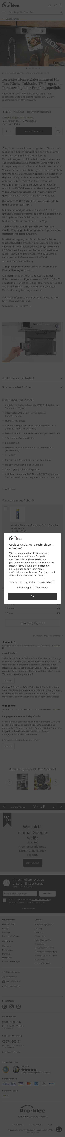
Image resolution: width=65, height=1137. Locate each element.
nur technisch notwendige (38, 582)
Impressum (15, 582)
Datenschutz (41, 587)
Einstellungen (24, 587)
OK (32, 596)
